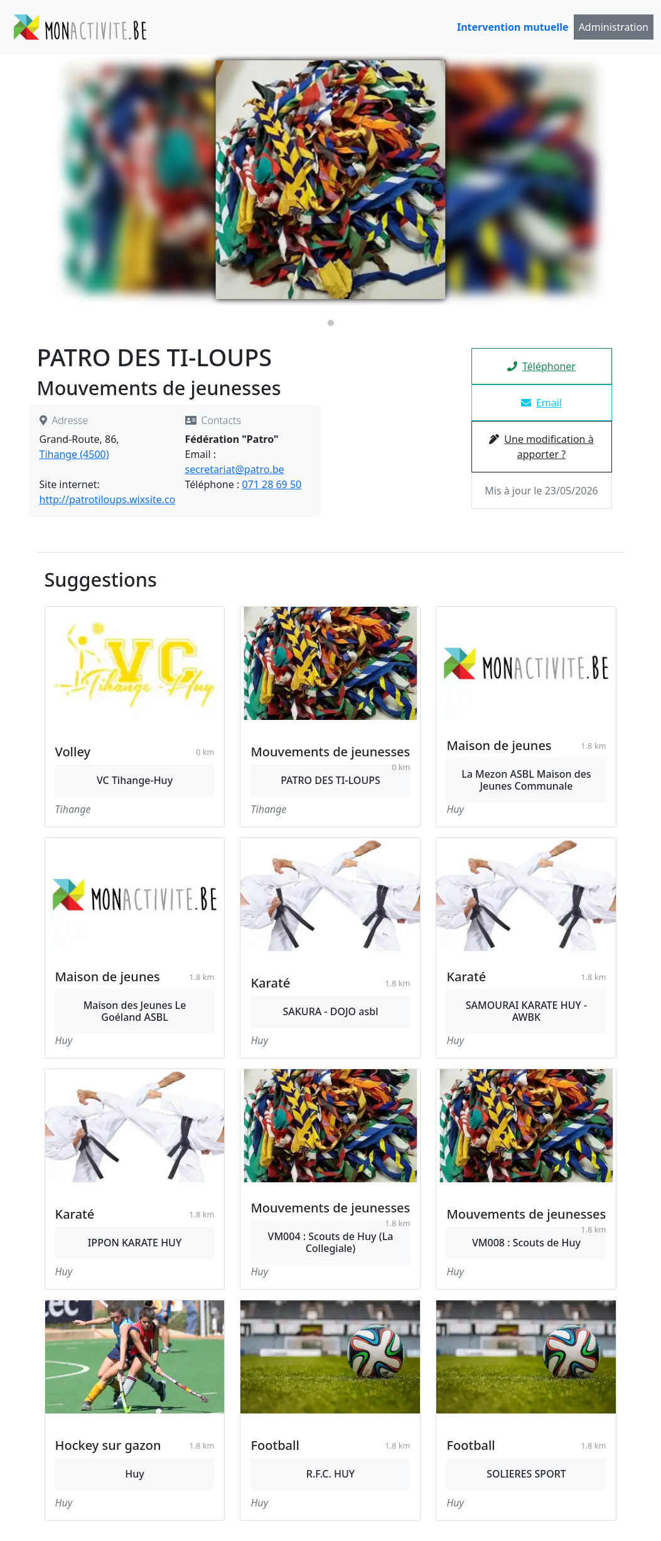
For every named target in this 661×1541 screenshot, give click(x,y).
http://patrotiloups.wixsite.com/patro (127, 499)
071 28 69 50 (271, 484)
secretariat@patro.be (234, 469)
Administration (613, 27)
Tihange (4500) (74, 454)
